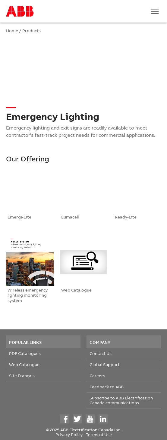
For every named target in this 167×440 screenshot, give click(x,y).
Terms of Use (99, 434)
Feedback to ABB (107, 387)
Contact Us (101, 353)
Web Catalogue (24, 364)
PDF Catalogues (25, 353)
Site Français (22, 375)
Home (12, 30)
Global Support (105, 364)
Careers (97, 375)
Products (31, 30)
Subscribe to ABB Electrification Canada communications (121, 400)
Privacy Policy (69, 434)
